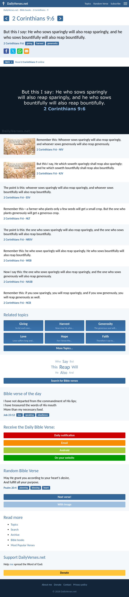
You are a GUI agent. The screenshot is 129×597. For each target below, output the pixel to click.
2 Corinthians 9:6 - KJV (50, 173)
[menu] (125, 5)
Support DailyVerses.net (24, 557)
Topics (88, 3)
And (71, 372)
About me (47, 584)
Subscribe (116, 3)
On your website (64, 457)
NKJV (8, 62)
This (54, 367)
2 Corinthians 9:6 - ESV (17, 197)
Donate (64, 572)
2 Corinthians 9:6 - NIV (50, 149)
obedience (43, 415)
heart (46, 487)
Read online (29, 62)
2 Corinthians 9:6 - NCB (17, 302)
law (19, 415)
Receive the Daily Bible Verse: (29, 427)
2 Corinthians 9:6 (14, 43)
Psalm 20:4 (10, 487)
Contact (67, 584)
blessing (36, 487)
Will (75, 367)
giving (29, 43)
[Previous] (6, 18)
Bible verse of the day (22, 393)
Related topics (16, 314)
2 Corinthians (39, 10)
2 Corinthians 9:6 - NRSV (18, 239)
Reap (64, 367)
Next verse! (64, 497)
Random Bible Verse (21, 470)
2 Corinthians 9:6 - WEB (17, 260)
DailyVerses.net (11, 10)
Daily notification (64, 435)
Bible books (25, 10)
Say (65, 361)
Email (64, 443)
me (11, 564)
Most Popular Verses (23, 545)
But (72, 361)
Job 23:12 (9, 415)
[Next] (60, 18)
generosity (52, 43)
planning (23, 487)
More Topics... (64, 348)
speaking (29, 415)
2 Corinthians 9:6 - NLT (17, 218)
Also (63, 372)
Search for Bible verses (64, 380)
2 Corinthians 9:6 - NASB (18, 281)
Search (15, 529)
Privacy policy (80, 584)
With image (65, 504)
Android (64, 450)
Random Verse (100, 3)
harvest (39, 43)
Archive (15, 534)
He (57, 372)
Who (58, 361)
